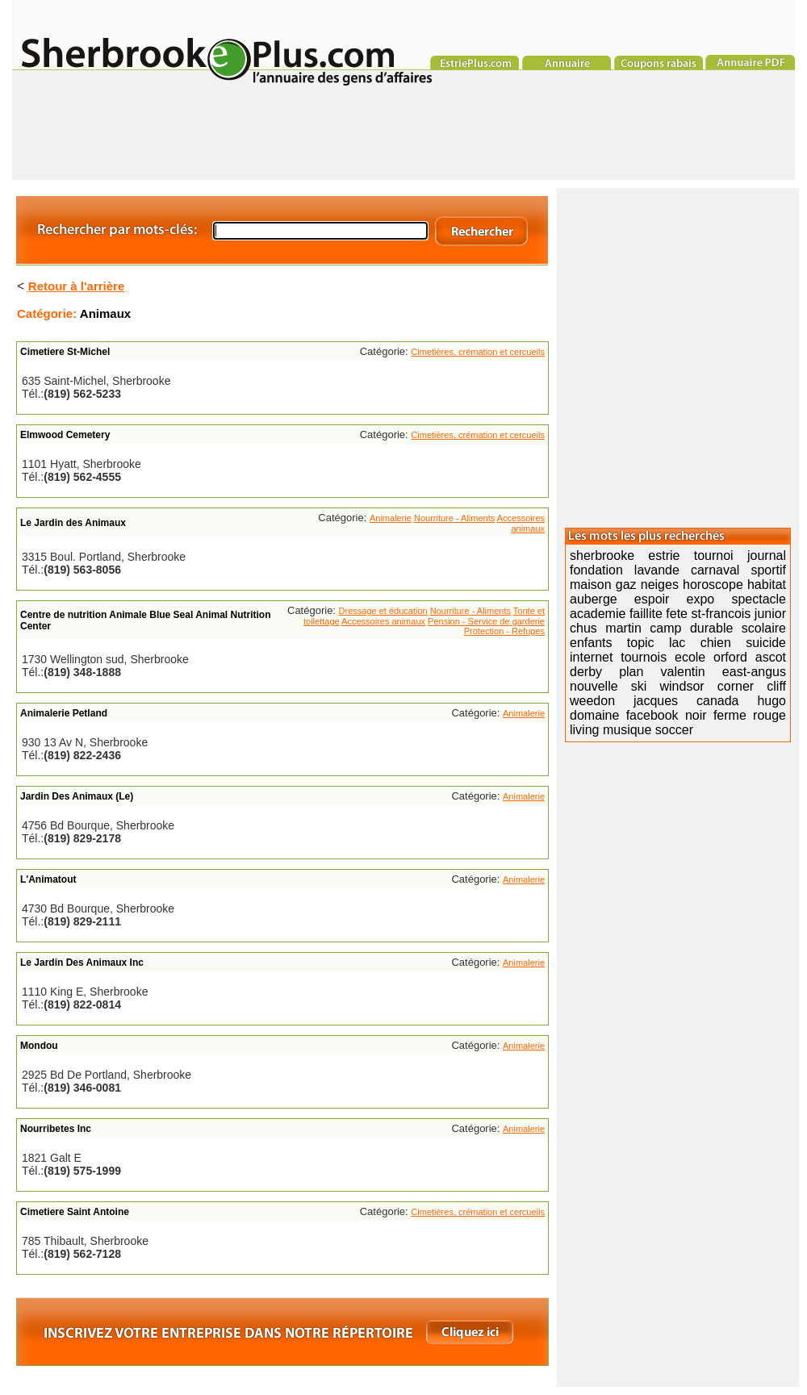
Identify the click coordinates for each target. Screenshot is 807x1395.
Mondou (39, 1045)
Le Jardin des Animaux (73, 522)
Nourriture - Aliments (454, 518)
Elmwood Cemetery (65, 435)
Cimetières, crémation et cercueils (478, 352)
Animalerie (391, 518)
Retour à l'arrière (76, 286)
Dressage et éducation (383, 611)
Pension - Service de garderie (486, 621)
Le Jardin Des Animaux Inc (82, 962)
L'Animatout (48, 879)
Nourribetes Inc (55, 1128)
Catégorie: (48, 313)
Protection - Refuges (504, 631)
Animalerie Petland (63, 713)
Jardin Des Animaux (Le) (76, 796)
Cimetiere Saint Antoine (74, 1211)
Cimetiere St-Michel (65, 351)
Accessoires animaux (521, 523)
